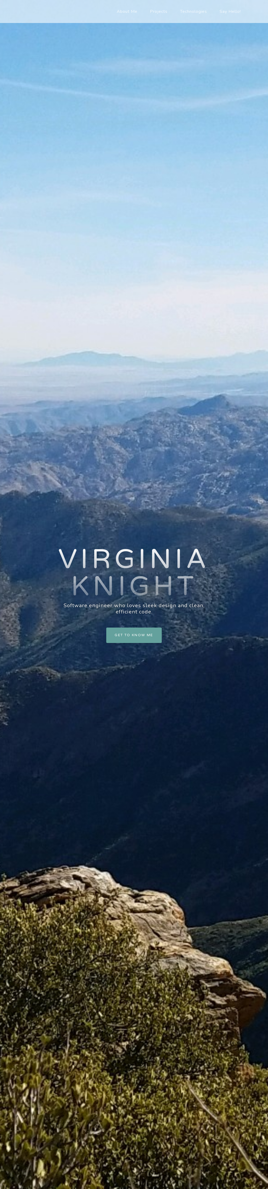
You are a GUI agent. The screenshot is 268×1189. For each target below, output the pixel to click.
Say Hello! (230, 11)
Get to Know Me (134, 635)
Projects (159, 11)
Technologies (193, 11)
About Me (127, 11)
